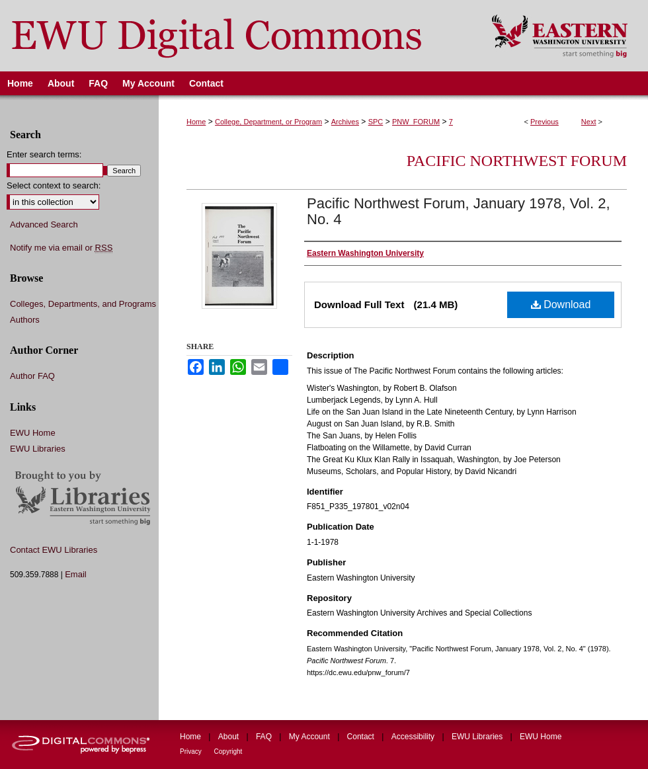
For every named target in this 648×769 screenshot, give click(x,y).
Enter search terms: (44, 154)
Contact (362, 736)
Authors (25, 320)
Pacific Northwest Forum (517, 160)
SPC (376, 122)
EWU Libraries (37, 449)
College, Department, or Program (268, 122)
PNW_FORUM (416, 122)
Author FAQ (32, 376)
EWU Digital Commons (237, 35)
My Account (310, 736)
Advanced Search (44, 224)
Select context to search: (54, 185)
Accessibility (414, 736)
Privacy (192, 751)
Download (561, 304)
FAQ (265, 736)
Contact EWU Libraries (53, 550)
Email (76, 574)
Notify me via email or (61, 248)
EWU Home (33, 433)
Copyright (228, 751)
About (229, 736)
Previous (544, 122)
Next (588, 122)
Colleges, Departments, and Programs (83, 304)
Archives (345, 122)
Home (196, 122)
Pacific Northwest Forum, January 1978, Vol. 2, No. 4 (458, 211)
